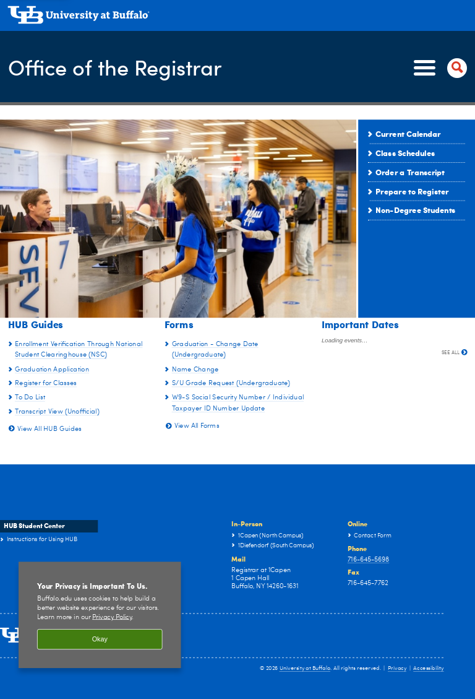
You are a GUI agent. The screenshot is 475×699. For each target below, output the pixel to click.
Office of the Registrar (119, 66)
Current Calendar (408, 133)
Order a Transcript (410, 172)
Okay (100, 639)
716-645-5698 (369, 559)
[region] (100, 615)
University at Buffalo (305, 668)
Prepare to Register (411, 190)
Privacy (397, 668)
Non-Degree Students (415, 209)
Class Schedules (405, 152)
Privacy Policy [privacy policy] (112, 617)
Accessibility (428, 668)
